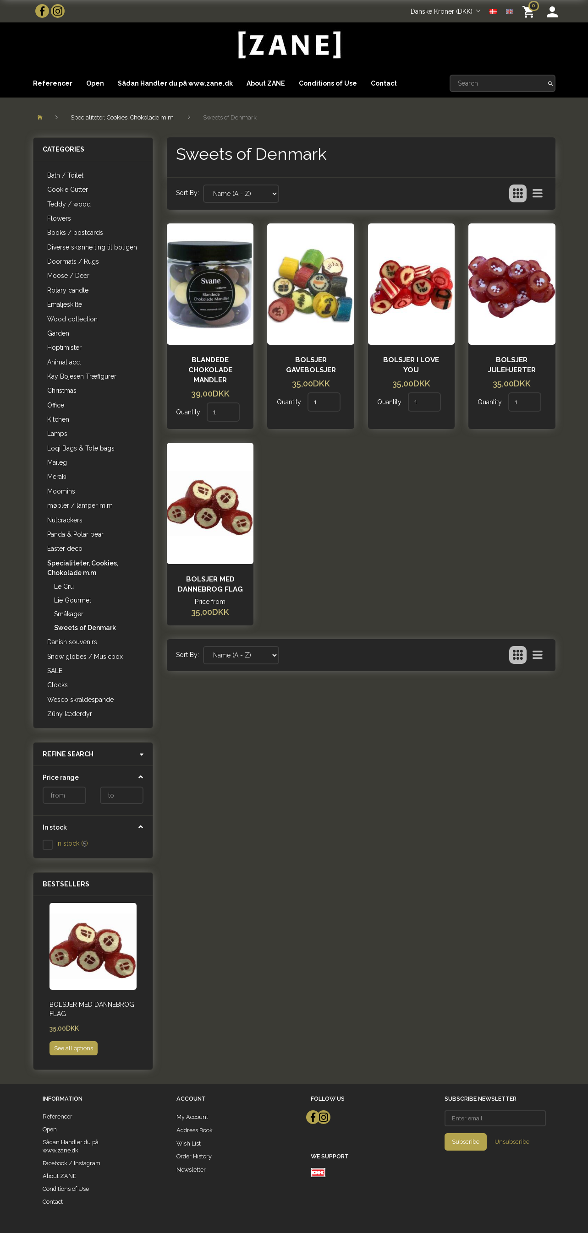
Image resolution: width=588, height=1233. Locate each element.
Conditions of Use (328, 83)
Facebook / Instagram (71, 1163)
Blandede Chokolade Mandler (210, 370)
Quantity (189, 412)
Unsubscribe (512, 1141)
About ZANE (266, 83)
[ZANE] (288, 45)
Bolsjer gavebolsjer (311, 365)
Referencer (52, 83)
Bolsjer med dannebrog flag (91, 1009)
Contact (384, 83)
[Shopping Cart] (530, 11)
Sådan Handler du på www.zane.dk (175, 83)
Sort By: (187, 192)
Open (95, 83)
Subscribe (465, 1141)
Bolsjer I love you (411, 365)
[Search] (550, 83)
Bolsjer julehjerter (512, 365)
